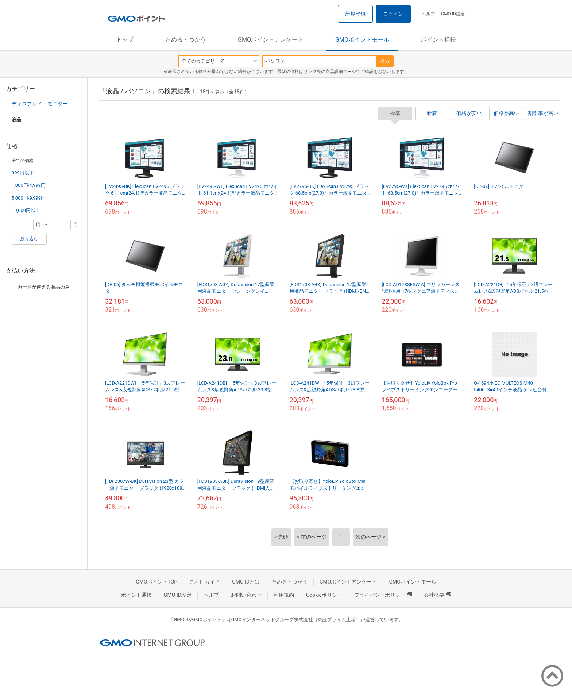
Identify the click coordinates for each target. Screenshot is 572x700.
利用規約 (284, 595)
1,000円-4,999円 (29, 185)
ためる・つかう (185, 39)
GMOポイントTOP (156, 582)
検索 (385, 61)
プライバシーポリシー (383, 595)
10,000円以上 (26, 210)
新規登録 (355, 14)
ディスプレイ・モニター (40, 104)
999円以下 (23, 173)
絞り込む (29, 238)
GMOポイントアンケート (271, 39)
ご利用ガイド (204, 582)
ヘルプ (428, 13)
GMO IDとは (246, 582)
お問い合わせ (246, 595)
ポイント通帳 (438, 39)
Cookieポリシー (324, 595)
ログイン (393, 14)
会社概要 (437, 595)
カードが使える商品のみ (39, 287)
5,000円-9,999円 (29, 198)
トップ (125, 39)
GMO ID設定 (453, 13)
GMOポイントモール (362, 39)
